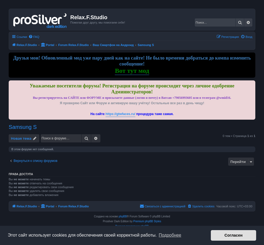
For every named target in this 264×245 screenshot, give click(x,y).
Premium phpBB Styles (147, 221)
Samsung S (23, 127)
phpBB (123, 216)
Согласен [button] (233, 235)
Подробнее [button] (170, 235)
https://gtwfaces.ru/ (120, 114)
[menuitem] (33, 37)
